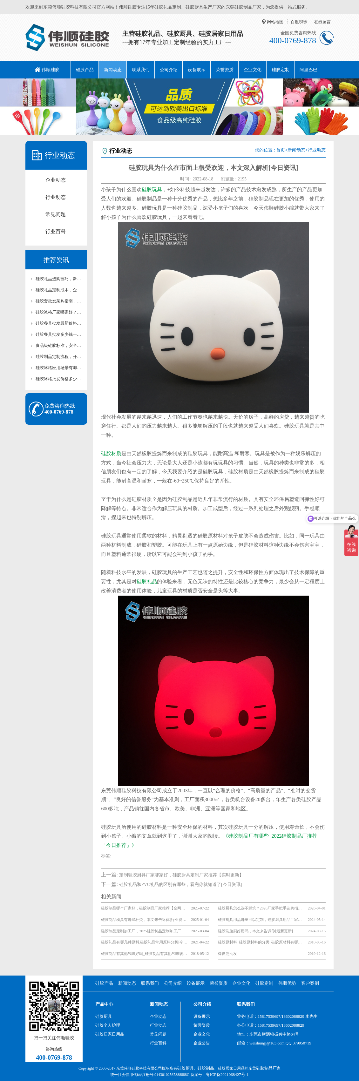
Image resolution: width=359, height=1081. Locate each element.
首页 (280, 150)
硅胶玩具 (152, 189)
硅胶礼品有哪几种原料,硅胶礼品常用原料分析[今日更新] (144, 942)
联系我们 (141, 69)
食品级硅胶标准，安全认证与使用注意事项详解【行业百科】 (59, 345)
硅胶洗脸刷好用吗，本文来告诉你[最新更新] (255, 931)
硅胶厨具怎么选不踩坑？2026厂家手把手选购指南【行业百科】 (261, 908)
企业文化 (252, 69)
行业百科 (55, 231)
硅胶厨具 (103, 1016)
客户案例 (310, 983)
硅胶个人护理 (107, 1025)
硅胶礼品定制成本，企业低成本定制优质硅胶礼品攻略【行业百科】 (59, 289)
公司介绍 (169, 69)
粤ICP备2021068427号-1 (227, 1074)
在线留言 (322, 21)
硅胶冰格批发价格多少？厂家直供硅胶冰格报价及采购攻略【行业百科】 (59, 378)
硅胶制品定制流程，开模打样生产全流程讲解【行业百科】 (59, 356)
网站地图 (275, 21)
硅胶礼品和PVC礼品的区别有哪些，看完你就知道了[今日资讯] (180, 884)
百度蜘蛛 (299, 21)
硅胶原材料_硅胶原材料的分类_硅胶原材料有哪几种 (261, 942)
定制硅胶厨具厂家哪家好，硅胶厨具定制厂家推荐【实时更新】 (181, 875)
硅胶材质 (111, 453)
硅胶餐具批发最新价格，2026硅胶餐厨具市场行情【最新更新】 (59, 323)
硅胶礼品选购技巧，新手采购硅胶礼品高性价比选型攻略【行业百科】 (59, 278)
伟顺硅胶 (50, 69)
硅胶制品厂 (266, 1068)
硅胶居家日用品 (109, 1034)
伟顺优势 (287, 983)
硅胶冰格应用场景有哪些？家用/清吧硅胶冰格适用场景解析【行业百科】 (59, 367)
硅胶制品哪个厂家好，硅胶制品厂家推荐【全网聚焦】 (144, 908)
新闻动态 (113, 69)
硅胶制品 (206, 1068)
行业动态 (55, 197)
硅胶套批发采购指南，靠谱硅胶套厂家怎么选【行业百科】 (59, 301)
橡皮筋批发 (227, 953)
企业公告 (201, 1043)
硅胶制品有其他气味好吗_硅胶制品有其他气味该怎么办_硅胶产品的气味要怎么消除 (144, 953)
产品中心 (104, 1004)
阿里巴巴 (308, 69)
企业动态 (55, 180)
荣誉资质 (225, 69)
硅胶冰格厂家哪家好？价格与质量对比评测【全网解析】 (59, 312)
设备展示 (197, 69)
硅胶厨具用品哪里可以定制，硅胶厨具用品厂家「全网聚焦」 (261, 919)
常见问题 (55, 214)
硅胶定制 (280, 69)
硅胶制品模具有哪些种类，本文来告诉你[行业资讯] (144, 919)
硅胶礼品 (147, 581)
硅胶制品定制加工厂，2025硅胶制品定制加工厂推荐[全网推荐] (144, 931)
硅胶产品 (85, 69)
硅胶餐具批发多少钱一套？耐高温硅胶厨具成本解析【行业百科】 (59, 334)
